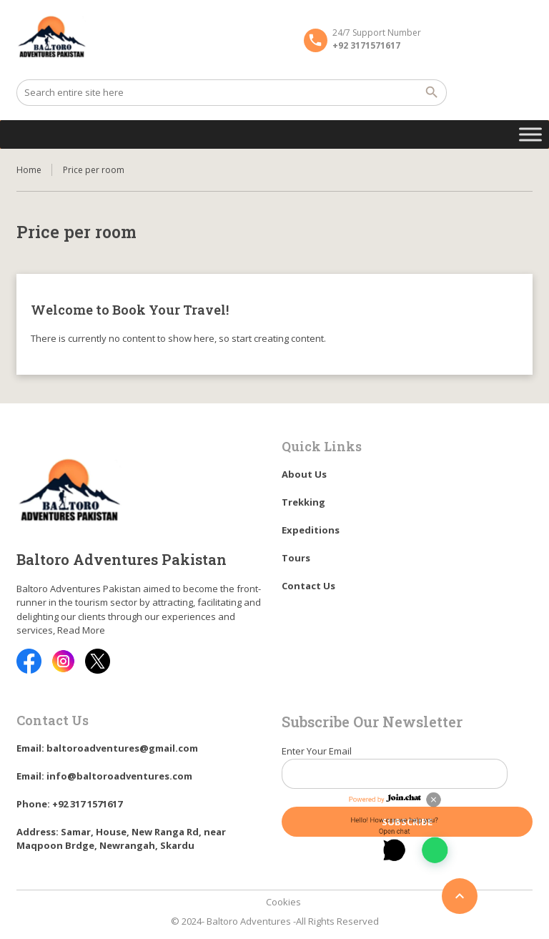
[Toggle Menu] (530, 134)
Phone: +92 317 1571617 (69, 803)
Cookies (283, 901)
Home (28, 170)
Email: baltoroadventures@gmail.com (107, 748)
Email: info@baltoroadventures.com (104, 776)
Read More (81, 630)
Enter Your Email (407, 772)
